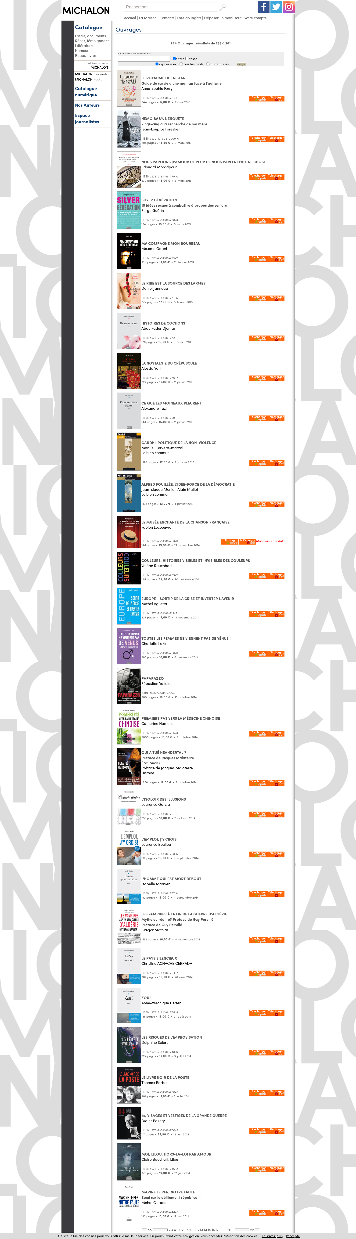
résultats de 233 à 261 (213, 43)
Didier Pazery (153, 1120)
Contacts (166, 17)
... (233, 1229)
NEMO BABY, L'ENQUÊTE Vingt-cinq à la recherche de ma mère (174, 121)
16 (213, 1229)
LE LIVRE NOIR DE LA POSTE (165, 1077)
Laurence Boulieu (156, 844)
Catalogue (88, 27)
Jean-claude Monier (158, 489)
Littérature (84, 45)
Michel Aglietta (154, 603)
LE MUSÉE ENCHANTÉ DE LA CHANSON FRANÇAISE (185, 522)
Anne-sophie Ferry (157, 88)
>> (252, 1229)
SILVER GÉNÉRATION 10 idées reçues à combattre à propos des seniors (184, 202)
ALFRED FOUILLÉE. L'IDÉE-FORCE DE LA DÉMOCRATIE (188, 484)
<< (149, 1229)
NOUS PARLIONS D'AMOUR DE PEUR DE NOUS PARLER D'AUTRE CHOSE (203, 161)
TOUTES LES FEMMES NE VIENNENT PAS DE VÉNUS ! (186, 638)
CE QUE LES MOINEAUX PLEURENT (171, 403)
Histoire (147, 772)
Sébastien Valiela (156, 683)
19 (225, 1229)
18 (221, 1229)
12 (197, 1229)
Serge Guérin (152, 210)
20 (229, 1229)
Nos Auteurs (87, 105)
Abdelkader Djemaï (158, 328)
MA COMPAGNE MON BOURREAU (171, 243)
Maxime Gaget (154, 248)
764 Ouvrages (182, 43)
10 (191, 1229)
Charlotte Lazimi (155, 643)
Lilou (174, 1159)
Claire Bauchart (154, 1159)
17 (217, 1229)
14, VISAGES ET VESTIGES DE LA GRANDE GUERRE (184, 1115)
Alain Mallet (187, 489)
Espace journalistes (87, 118)
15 (209, 1229)
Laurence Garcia (155, 804)
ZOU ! (146, 997)
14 (205, 1229)
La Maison (148, 17)
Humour (82, 50)
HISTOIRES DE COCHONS (163, 323)
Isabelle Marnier (155, 883)
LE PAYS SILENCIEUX (159, 958)
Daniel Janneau (154, 288)
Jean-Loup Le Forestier (160, 128)
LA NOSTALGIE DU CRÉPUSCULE (169, 363)
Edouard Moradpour (159, 166)
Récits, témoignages (92, 40)
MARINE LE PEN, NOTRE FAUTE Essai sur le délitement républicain (171, 1194)
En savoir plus (272, 1236)
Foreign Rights (189, 17)
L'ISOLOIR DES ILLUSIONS (163, 799)
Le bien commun (155, 452)
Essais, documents (90, 35)
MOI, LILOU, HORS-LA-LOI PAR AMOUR (176, 1154)
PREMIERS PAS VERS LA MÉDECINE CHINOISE (180, 718)
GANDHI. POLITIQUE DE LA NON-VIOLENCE (178, 442)
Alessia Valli (151, 368)
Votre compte (255, 17)
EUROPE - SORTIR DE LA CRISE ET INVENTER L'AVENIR (187, 598)
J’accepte (293, 1236)
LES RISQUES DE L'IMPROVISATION (171, 1037)
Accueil (130, 17)
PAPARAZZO (152, 678)
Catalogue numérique (86, 91)
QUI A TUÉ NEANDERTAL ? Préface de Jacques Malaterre (167, 755)
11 (194, 1229)
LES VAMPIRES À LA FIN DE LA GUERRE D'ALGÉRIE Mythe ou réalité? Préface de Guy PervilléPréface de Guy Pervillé (184, 919)
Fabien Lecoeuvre (156, 527)
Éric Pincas (150, 762)
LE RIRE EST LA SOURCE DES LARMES (173, 283)
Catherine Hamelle (157, 723)
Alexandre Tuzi (154, 408)
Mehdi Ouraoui (154, 1202)
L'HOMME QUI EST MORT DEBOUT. (171, 878)
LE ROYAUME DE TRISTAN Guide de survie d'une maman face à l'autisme (181, 80)
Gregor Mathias (155, 929)
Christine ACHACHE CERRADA (166, 963)
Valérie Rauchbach (157, 565)
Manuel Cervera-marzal (162, 447)
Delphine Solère (155, 1042)
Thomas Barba (154, 1082)
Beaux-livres (86, 55)
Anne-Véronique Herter (161, 1002)
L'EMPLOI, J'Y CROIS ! (160, 839)
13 (201, 1229)
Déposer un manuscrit (222, 17)
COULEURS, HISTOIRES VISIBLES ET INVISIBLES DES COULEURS (195, 560)
